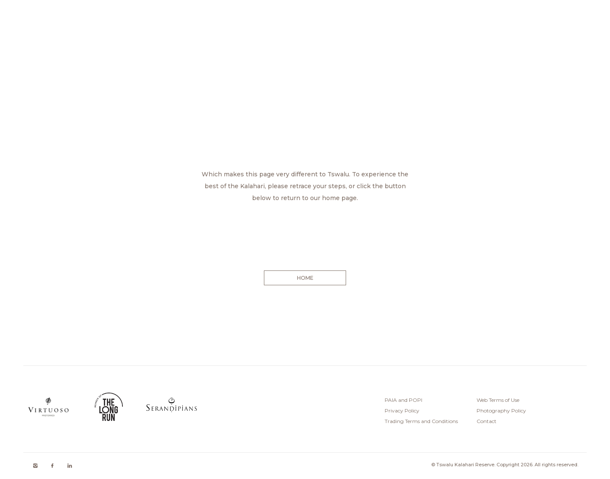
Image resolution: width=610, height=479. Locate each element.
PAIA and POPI (403, 400)
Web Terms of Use (498, 400)
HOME (305, 277)
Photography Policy (501, 410)
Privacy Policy (402, 410)
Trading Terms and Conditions (421, 421)
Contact (486, 421)
